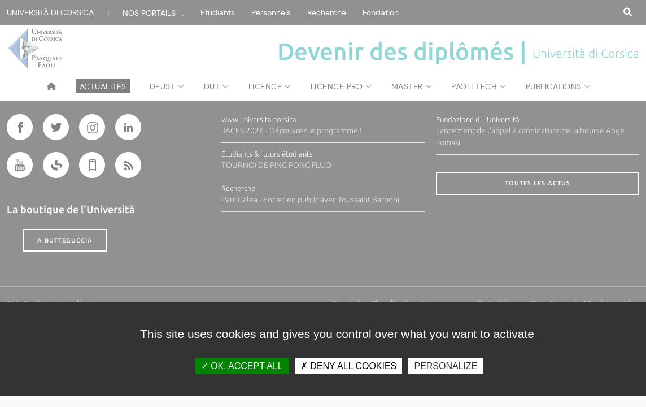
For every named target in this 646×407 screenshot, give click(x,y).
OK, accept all (242, 366)
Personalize (445, 366)
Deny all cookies (348, 366)
